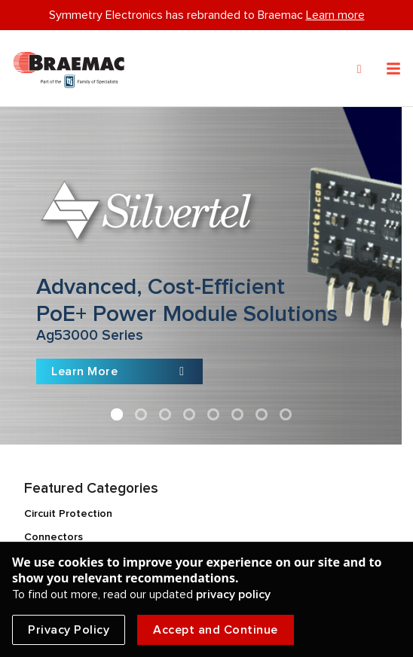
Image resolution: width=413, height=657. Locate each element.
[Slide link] (201, 276)
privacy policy (233, 594)
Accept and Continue (215, 630)
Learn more (335, 15)
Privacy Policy (68, 630)
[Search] (359, 69)
